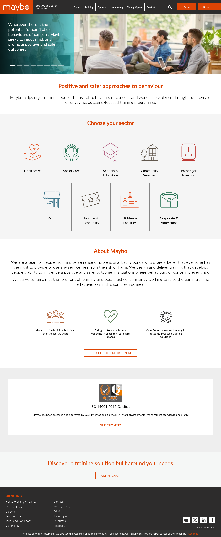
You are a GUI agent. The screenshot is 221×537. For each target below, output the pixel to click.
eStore (187, 7)
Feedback (59, 526)
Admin (57, 511)
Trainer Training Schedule (21, 502)
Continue (193, 533)
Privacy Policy (61, 506)
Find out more (110, 425)
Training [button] (89, 7)
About (77, 7)
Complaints (12, 525)
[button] (32, 159)
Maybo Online (14, 507)
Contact (151, 7)
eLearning (117, 7)
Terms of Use (13, 516)
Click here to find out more (111, 353)
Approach (103, 7)
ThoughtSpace (134, 7)
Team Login (60, 516)
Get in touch (110, 475)
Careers (10, 511)
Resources (209, 7)
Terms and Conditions (18, 521)
